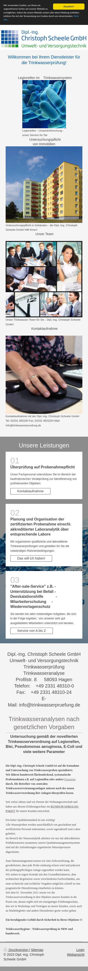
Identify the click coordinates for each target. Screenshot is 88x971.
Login (80, 950)
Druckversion (16, 950)
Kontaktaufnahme (30, 491)
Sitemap (37, 950)
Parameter (70, 779)
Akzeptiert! (68, 6)
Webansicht (75, 954)
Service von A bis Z (31, 631)
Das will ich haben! (31, 558)
